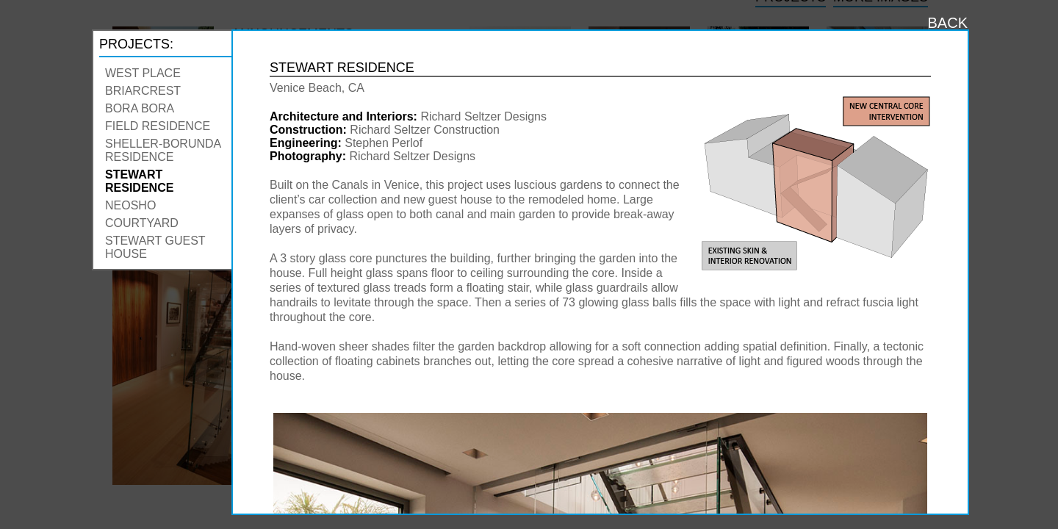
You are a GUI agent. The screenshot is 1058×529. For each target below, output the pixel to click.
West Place (143, 73)
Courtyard (142, 223)
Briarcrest (143, 90)
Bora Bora (139, 108)
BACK (948, 23)
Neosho (130, 205)
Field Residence (157, 126)
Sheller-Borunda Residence (162, 150)
